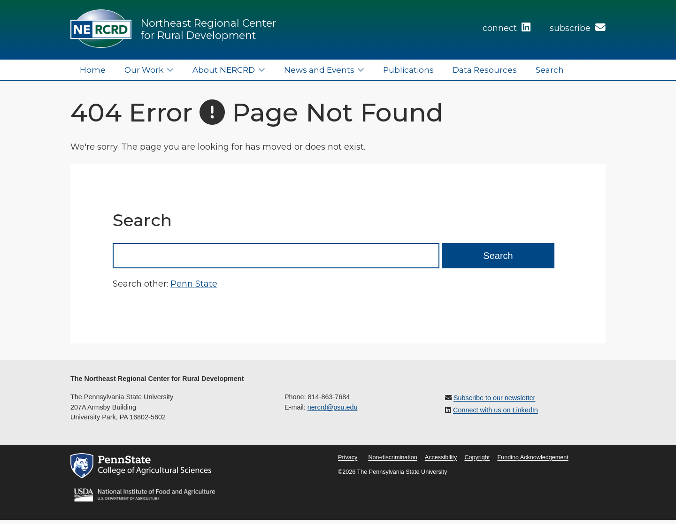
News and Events (319, 70)
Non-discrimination (392, 457)
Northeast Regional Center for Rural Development (208, 29)
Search (550, 70)
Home (93, 70)
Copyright (477, 457)
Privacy (347, 457)
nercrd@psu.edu (332, 407)
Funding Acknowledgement (532, 457)
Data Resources (485, 70)
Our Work (143, 70)
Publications (408, 70)
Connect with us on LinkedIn (495, 410)
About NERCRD (223, 70)
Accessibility (441, 457)
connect (506, 28)
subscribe (578, 28)
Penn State (193, 284)
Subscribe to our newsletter (494, 398)
